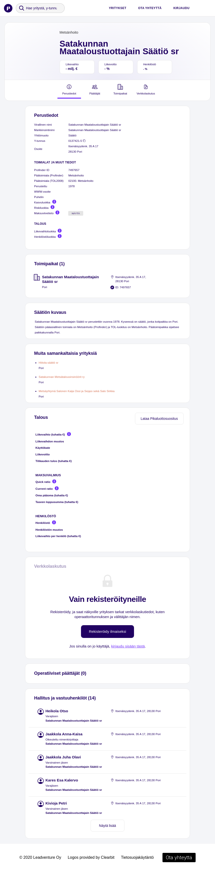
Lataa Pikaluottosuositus (159, 419)
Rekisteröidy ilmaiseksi (107, 631)
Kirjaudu (181, 8)
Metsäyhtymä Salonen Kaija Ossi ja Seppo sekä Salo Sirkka (77, 391)
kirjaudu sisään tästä (128, 646)
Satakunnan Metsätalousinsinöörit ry (62, 376)
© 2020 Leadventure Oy (40, 857)
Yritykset (117, 8)
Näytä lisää (107, 826)
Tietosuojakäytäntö (137, 857)
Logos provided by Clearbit (91, 857)
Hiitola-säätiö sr (48, 362)
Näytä (76, 213)
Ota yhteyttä (150, 8)
